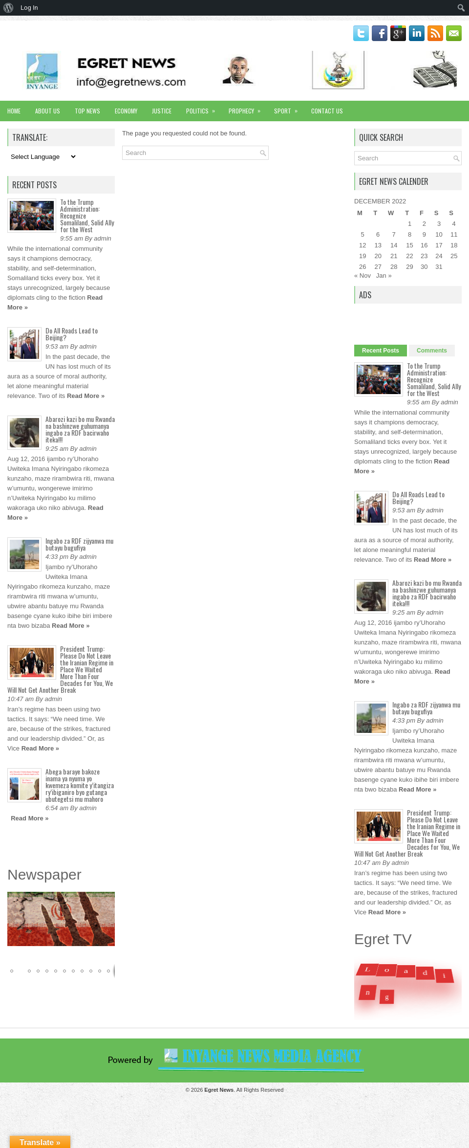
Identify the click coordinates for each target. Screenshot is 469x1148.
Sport (289, 108)
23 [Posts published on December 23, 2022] (424, 256)
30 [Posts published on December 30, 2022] (424, 266)
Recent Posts (380, 350)
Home (14, 111)
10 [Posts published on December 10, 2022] (438, 234)
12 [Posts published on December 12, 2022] (362, 245)
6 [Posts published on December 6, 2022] (378, 234)
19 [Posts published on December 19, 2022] (362, 256)
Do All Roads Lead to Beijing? (71, 333)
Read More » (86, 395)
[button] (106, 900)
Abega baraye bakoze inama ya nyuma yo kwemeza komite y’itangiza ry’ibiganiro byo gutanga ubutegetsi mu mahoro (79, 785)
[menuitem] (8, 8)
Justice (161, 111)
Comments (432, 350)
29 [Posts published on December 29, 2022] (409, 266)
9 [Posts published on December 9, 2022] (424, 234)
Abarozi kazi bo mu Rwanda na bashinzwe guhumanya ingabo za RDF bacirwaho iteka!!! (80, 429)
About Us (47, 111)
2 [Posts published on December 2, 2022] (424, 223)
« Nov (362, 275)
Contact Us (327, 111)
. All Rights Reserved (243, 1090)
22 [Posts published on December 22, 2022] (409, 256)
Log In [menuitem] (29, 7)
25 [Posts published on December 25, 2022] (453, 256)
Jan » (384, 275)
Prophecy (248, 108)
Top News (87, 111)
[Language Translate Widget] (42, 156)
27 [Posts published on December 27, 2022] (377, 266)
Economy (126, 111)
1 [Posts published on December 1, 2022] (409, 223)
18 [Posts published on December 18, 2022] (453, 245)
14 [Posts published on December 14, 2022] (393, 245)
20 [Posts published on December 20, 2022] (377, 256)
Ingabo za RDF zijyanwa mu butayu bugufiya (79, 543)
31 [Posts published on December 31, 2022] (438, 266)
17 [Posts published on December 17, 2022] (438, 245)
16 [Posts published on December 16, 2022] (424, 245)
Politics (203, 108)
